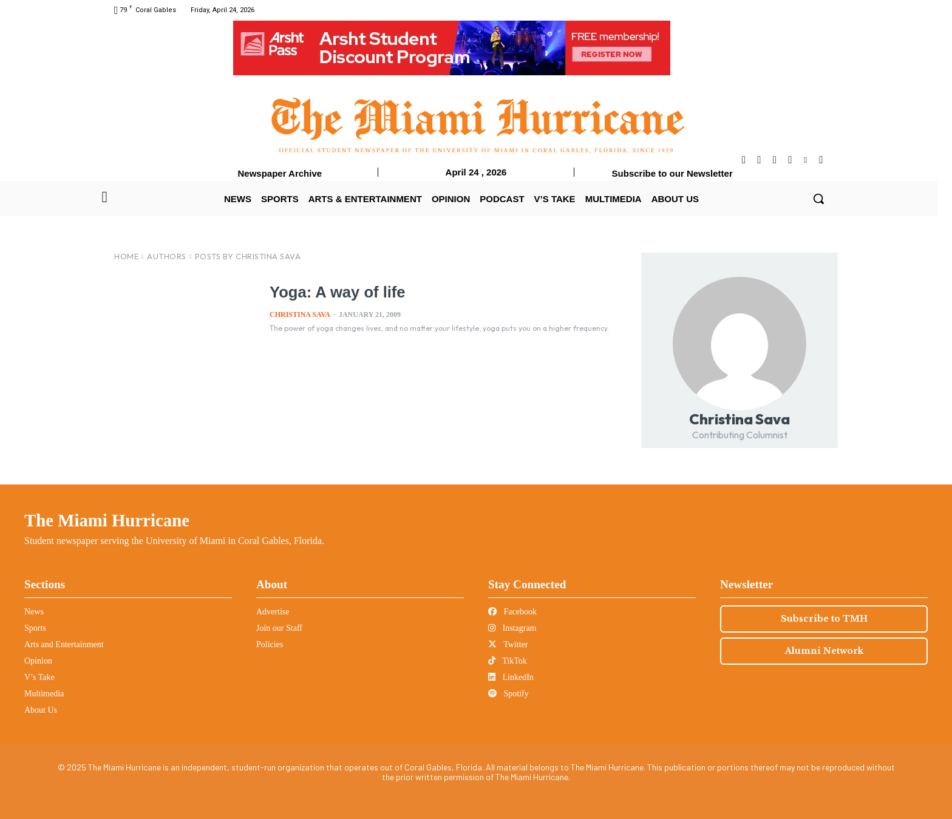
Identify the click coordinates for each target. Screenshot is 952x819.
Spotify (508, 693)
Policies (269, 644)
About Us (40, 710)
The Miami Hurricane (106, 520)
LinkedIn (511, 677)
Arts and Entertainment (64, 644)
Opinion (38, 660)
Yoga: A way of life (336, 292)
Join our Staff (279, 628)
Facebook (512, 611)
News (34, 611)
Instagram (512, 628)
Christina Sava (300, 314)
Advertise (272, 611)
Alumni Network (824, 650)
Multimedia (44, 693)
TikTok (507, 660)
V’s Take (39, 677)
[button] (818, 198)
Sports (35, 628)
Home (126, 256)
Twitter (508, 644)
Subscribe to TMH (824, 618)
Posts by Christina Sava (248, 256)
